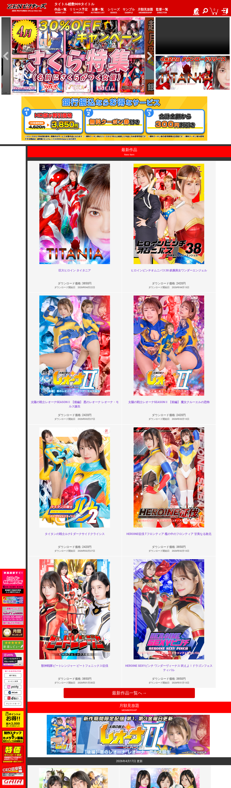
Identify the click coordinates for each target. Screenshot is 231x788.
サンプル (129, 11)
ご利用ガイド (48, 754)
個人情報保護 (87, 758)
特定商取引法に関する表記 (94, 754)
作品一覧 (60, 11)
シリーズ (114, 11)
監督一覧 (162, 11)
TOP (43, 750)
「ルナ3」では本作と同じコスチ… (92, 681)
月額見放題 (145, 11)
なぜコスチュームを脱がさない (191, 616)
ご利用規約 (85, 750)
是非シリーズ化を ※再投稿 (190, 681)
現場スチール (48, 765)
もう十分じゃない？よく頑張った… (93, 616)
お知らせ (123, 750)
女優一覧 (98, 11)
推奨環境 (46, 758)
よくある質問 (125, 754)
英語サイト (124, 762)
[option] (77, 56)
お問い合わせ (125, 758)
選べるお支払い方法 (52, 762)
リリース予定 (78, 11)
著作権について (88, 762)
